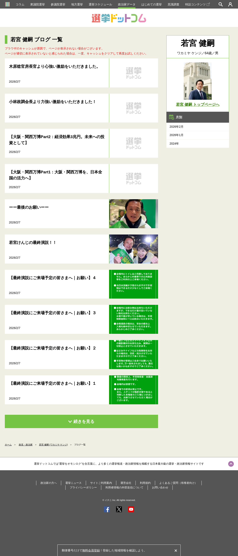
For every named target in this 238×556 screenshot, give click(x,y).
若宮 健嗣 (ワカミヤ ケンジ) (53, 444)
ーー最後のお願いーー (29, 207)
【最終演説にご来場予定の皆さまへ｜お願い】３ (52, 313)
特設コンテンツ (197, 4)
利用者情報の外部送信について (124, 487)
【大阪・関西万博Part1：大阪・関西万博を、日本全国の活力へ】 (55, 175)
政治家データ (126, 4)
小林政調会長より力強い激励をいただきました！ (52, 102)
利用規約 (145, 482)
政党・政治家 (26, 444)
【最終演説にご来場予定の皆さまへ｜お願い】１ (52, 383)
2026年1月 (177, 135)
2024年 (174, 143)
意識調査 (173, 4)
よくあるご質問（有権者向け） (178, 482)
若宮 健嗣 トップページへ (197, 104)
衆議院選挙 (37, 4)
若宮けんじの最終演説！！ (33, 242)
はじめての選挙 (151, 4)
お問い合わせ (160, 487)
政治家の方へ (49, 482)
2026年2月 (177, 126)
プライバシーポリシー (83, 487)
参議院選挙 (58, 4)
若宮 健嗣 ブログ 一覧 (36, 39)
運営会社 (125, 482)
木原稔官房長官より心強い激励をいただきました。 (54, 66)
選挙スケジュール (100, 4)
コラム (20, 4)
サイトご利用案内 (101, 482)
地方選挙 (77, 4)
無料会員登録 (91, 550)
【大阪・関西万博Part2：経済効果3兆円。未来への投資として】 (56, 140)
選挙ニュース (73, 482)
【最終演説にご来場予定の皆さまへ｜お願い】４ (52, 278)
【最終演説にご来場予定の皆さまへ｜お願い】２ (52, 348)
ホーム (8, 444)
